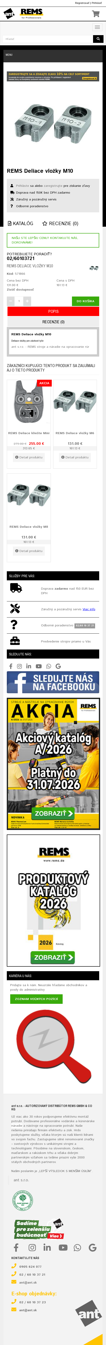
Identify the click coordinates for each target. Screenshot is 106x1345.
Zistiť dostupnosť (20, 289)
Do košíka (85, 301)
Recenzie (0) (60, 224)
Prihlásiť (97, 3)
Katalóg (20, 224)
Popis (53, 311)
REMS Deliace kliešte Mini (28, 433)
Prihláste (22, 186)
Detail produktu (28, 457)
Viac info (89, 609)
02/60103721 (20, 259)
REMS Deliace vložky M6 (75, 433)
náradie (16, 1126)
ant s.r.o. (21, 1180)
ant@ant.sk (28, 1282)
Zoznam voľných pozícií (36, 999)
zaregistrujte (53, 186)
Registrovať (82, 3)
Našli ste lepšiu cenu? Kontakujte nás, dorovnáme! (45, 240)
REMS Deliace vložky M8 (29, 527)
